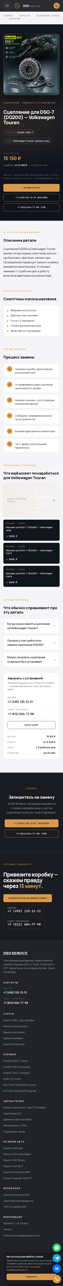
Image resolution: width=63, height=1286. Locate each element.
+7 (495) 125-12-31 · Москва (31, 197)
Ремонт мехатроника (15, 1026)
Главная (8, 16)
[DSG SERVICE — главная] (32, 5)
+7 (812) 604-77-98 (15, 1003)
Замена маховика (13, 1038)
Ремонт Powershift (14, 1044)
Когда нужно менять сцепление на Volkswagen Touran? (28, 626)
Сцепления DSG (12, 1113)
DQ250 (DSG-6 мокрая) (16, 1066)
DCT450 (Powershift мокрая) (19, 1090)
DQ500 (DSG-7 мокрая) (16, 1072)
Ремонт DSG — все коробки (18, 1020)
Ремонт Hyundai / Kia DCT (17, 1178)
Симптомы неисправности (18, 1200)
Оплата (7, 1229)
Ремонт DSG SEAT (13, 1166)
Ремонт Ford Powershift (16, 1172)
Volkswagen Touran (48, 16)
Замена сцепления (14, 1032)
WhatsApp (31, 725)
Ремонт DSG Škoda (14, 1160)
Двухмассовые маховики (17, 1119)
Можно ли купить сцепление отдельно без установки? (26, 659)
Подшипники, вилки (14, 1131)
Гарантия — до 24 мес (15, 1223)
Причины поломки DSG (16, 1194)
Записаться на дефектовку (27, 898)
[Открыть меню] (7, 5)
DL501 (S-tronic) (12, 1078)
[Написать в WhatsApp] (57, 1247)
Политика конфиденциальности (21, 1235)
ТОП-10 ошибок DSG (15, 1206)
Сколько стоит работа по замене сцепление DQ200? (25, 643)
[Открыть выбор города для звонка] (57, 6)
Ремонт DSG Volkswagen (17, 1154)
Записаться (31, 187)
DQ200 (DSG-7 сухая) (15, 1060)
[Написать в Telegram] (57, 1258)
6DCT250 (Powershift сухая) (19, 1084)
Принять (31, 1276)
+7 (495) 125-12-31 (15, 992)
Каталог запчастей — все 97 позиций (24, 1107)
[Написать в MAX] (57, 1268)
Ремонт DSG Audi (13, 1148)
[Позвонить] (57, 1279)
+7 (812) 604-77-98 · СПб (31, 207)
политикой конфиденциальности (23, 1268)
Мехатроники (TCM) (15, 1125)
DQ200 (23, 249)
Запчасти (24, 16)
